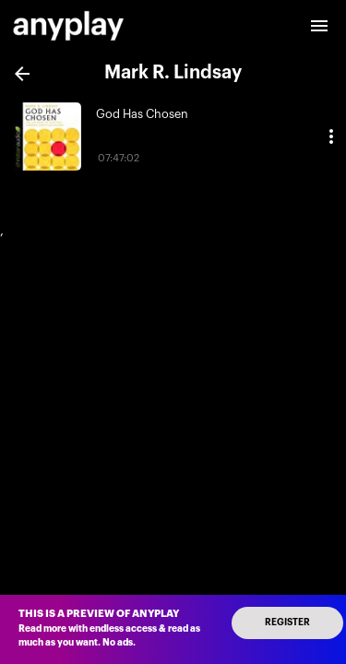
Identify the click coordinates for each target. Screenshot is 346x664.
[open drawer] (319, 26)
